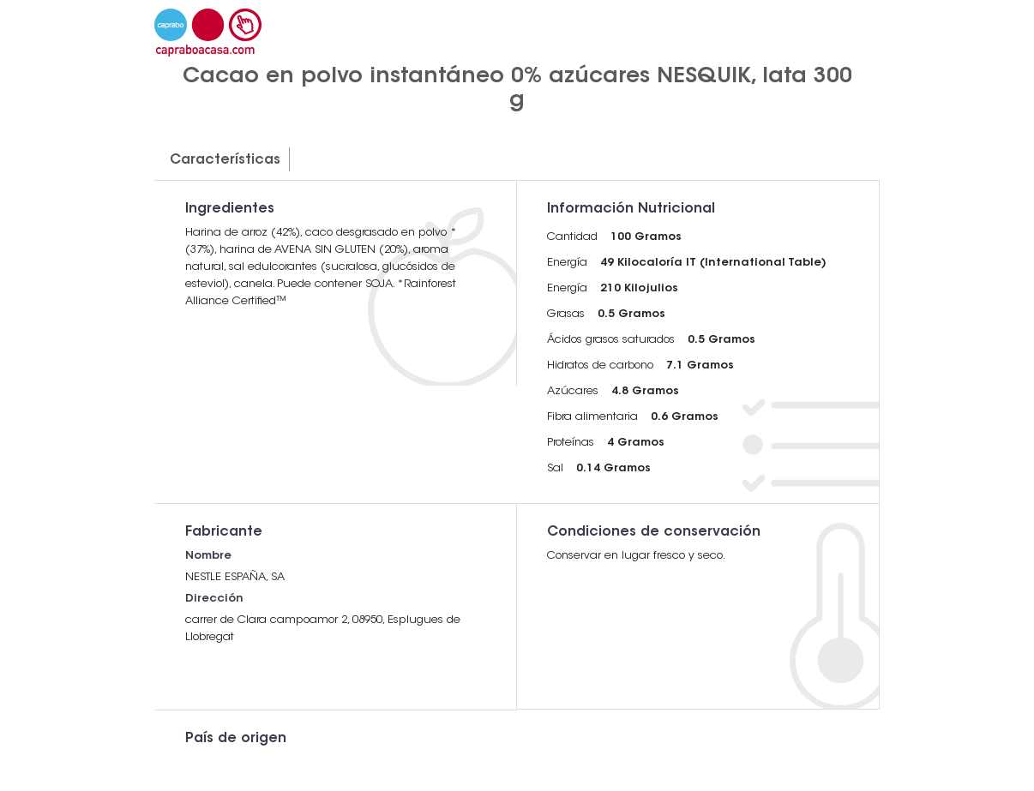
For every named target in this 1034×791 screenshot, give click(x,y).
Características (225, 160)
